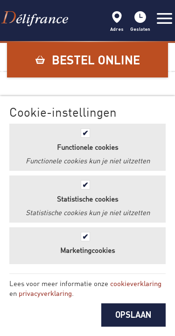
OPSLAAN (133, 314)
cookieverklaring (135, 283)
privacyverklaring (45, 293)
